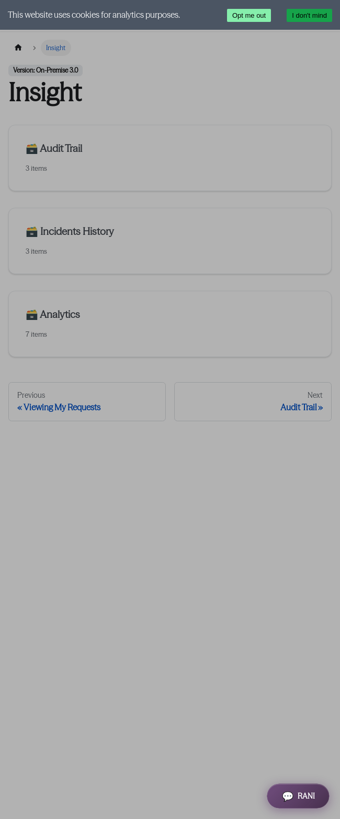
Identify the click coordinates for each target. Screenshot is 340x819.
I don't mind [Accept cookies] (309, 15)
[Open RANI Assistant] (298, 796)
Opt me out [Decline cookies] (249, 15)
